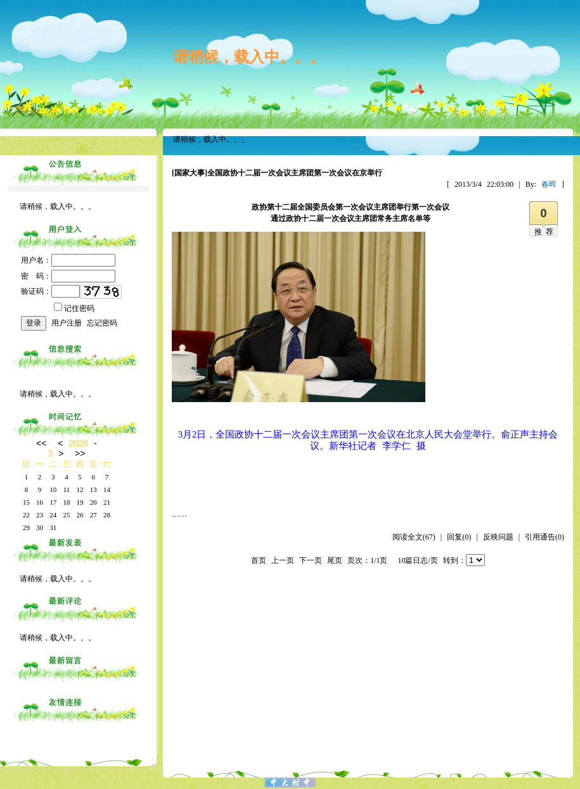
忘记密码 (102, 323)
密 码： (68, 276)
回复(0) (459, 537)
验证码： (50, 291)
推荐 (545, 231)
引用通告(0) (544, 537)
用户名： (68, 260)
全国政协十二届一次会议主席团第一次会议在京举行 (294, 172)
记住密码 (74, 308)
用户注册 (66, 323)
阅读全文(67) (413, 537)
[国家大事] (189, 172)
